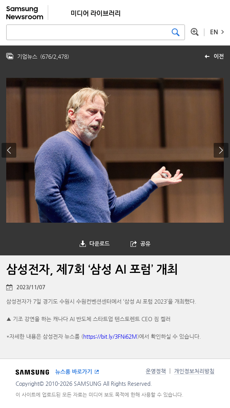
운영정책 (156, 371)
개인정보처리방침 (194, 371)
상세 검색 (195, 32)
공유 (145, 243)
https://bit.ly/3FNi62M (110, 336)
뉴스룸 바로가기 (73, 372)
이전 (219, 56)
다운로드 (99, 243)
